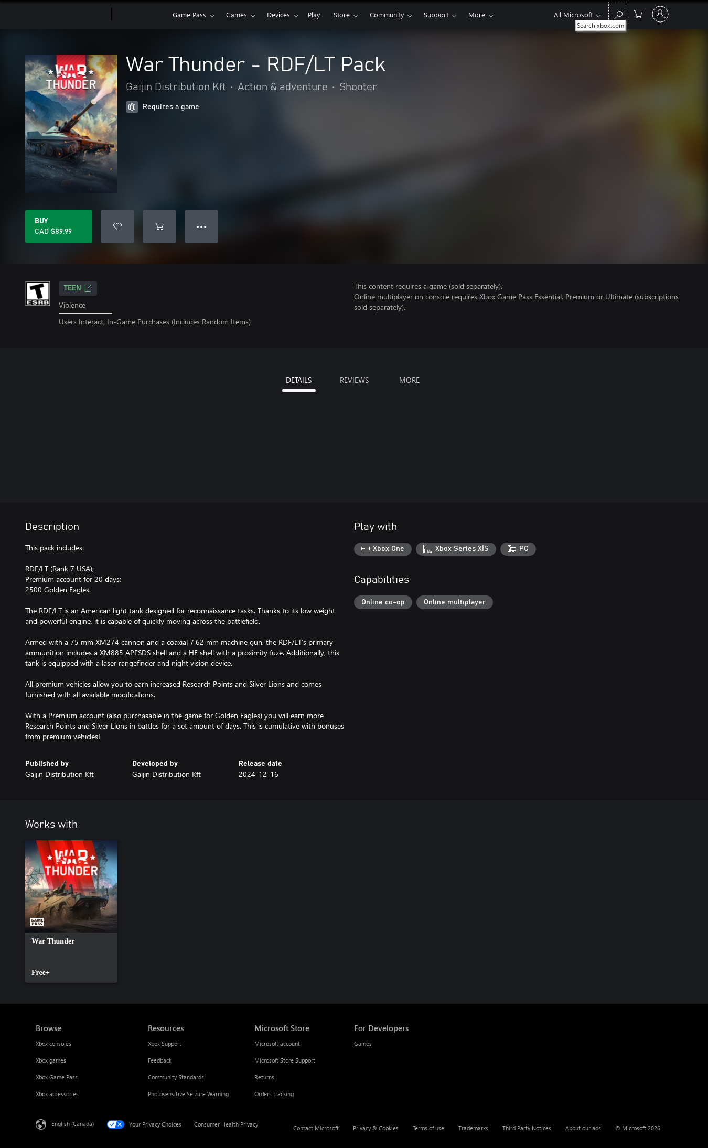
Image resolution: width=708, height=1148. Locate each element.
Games (236, 14)
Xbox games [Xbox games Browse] (51, 1060)
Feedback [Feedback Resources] (159, 1060)
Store (342, 14)
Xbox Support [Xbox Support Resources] (164, 1043)
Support (436, 14)
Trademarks (473, 1127)
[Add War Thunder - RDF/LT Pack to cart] (159, 226)
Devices (278, 14)
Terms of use (428, 1127)
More (476, 14)
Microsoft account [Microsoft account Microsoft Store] (277, 1043)
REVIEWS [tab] (354, 380)
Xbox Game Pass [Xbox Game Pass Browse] (57, 1077)
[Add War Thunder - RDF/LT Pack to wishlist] (117, 226)
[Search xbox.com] (617, 13)
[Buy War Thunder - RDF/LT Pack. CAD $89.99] (58, 226)
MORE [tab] (409, 380)
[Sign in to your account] (660, 14)
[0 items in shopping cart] (638, 13)
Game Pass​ (189, 14)
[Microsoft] (72, 15)
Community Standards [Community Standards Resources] (176, 1077)
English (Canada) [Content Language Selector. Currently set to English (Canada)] (72, 1123)
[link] (71, 911)
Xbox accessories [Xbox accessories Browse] (57, 1093)
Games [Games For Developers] (363, 1043)
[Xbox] (141, 15)
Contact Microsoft (316, 1127)
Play (314, 14)
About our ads (583, 1127)
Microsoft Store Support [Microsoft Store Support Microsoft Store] (284, 1060)
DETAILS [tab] (299, 380)
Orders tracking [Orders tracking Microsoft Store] (274, 1093)
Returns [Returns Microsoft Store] (264, 1077)
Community (387, 14)
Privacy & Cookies (376, 1127)
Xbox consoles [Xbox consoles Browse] (53, 1043)
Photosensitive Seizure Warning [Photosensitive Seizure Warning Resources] (188, 1093)
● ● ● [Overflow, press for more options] (202, 226)
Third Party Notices (526, 1127)
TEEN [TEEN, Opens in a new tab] (78, 288)
